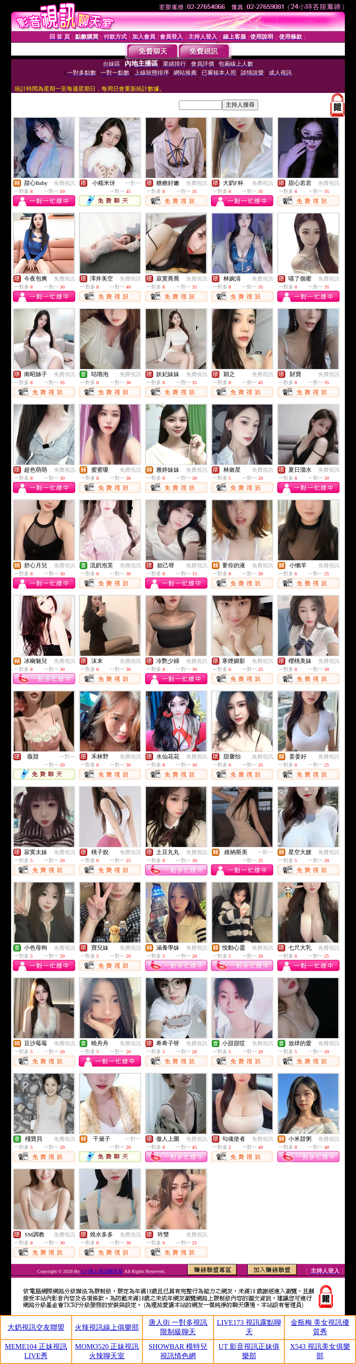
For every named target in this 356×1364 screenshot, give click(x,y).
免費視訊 (64, 183)
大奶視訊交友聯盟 (36, 1327)
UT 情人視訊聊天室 (102, 1271)
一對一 (133, 183)
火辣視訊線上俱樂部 (107, 1327)
